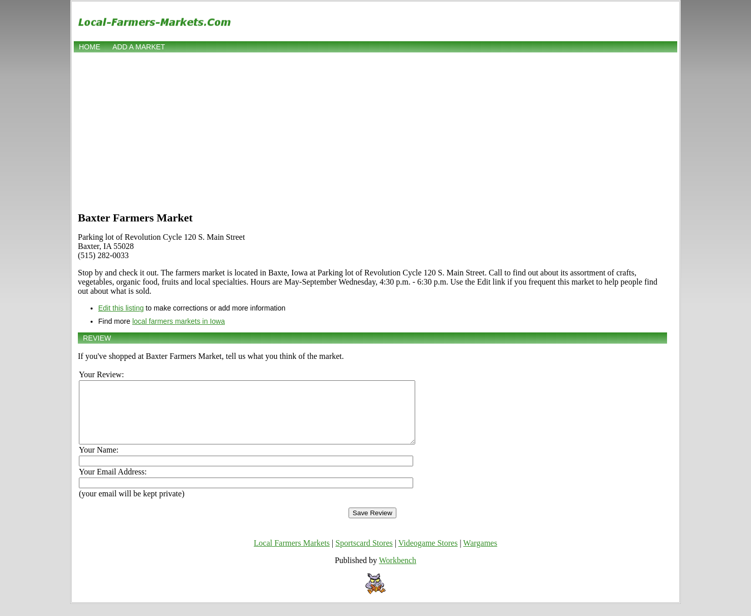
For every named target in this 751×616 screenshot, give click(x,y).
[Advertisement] (375, 131)
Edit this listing (120, 308)
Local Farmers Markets (292, 555)
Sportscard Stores (363, 555)
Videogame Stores (428, 555)
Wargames (480, 555)
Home (89, 47)
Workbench (397, 572)
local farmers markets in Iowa (178, 321)
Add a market (138, 47)
